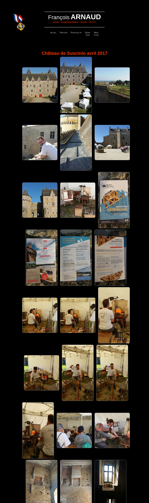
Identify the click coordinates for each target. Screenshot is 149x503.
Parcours (64, 33)
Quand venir (87, 34)
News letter (96, 34)
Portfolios (76, 33)
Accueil (53, 33)
